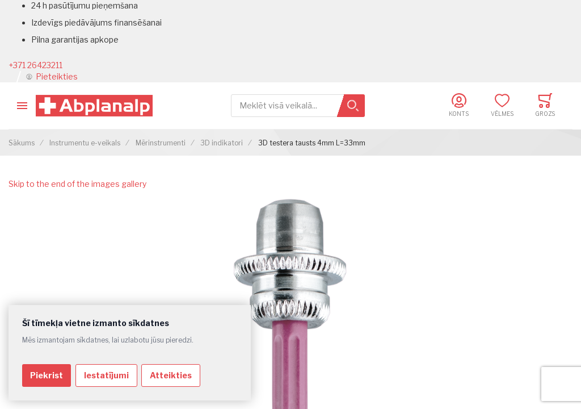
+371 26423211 (35, 65)
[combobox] (298, 106)
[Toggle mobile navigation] (22, 105)
